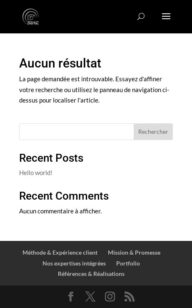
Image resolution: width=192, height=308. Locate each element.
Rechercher (153, 131)
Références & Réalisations (91, 273)
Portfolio (128, 263)
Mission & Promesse (134, 252)
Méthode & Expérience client (59, 252)
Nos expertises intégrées (74, 263)
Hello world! (35, 172)
